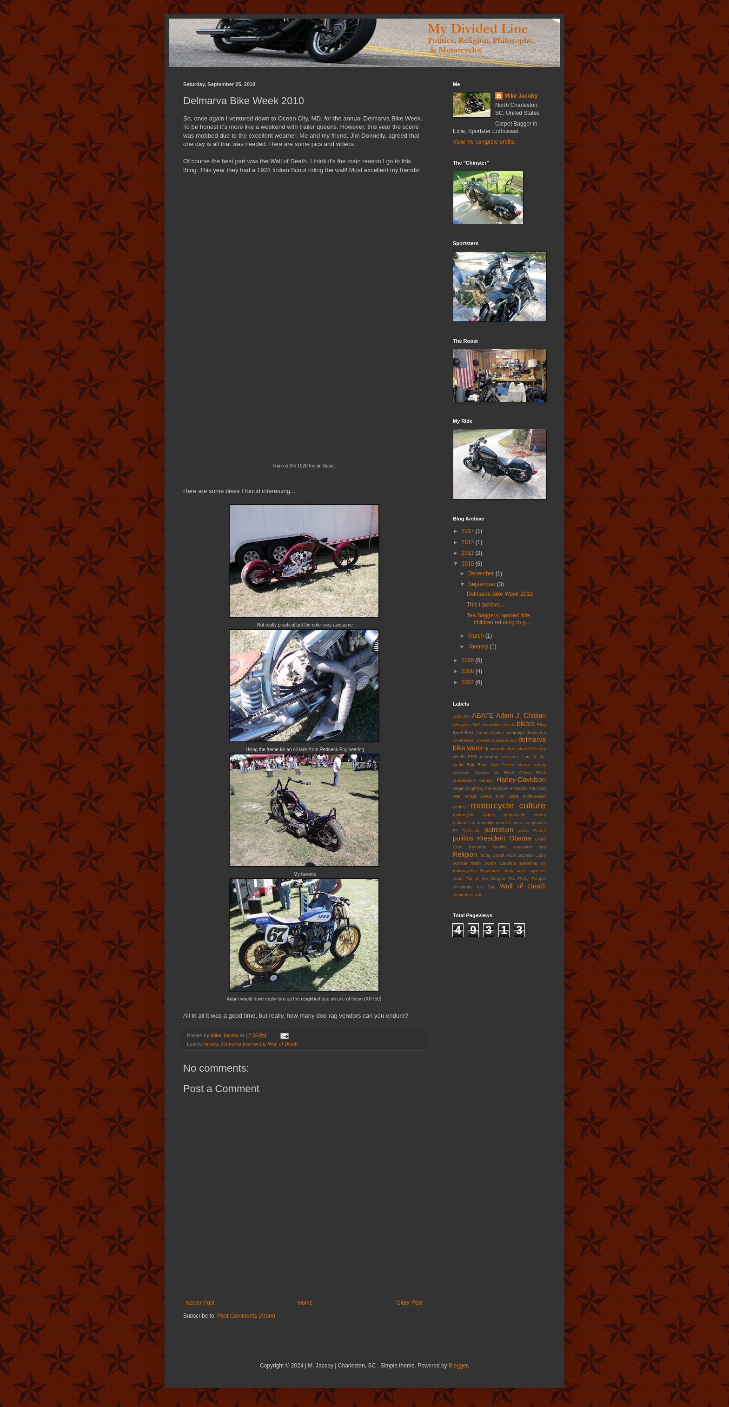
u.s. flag (486, 886)
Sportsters (490, 870)
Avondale (491, 724)
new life (503, 822)
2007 (469, 682)
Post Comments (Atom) (246, 1316)
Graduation (464, 780)
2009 (469, 660)
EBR (472, 756)
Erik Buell (477, 764)
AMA (476, 724)
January (479, 646)
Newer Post (200, 1303)
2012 (469, 542)
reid (542, 846)
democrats (494, 748)
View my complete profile (484, 142)
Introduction (496, 788)
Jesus (486, 796)
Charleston (463, 740)
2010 (469, 563)
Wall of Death (283, 1044)
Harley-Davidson (521, 779)
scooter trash (467, 863)
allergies (461, 724)
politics (463, 838)
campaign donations (525, 732)
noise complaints (529, 822)
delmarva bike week (243, 1044)
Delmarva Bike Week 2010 (500, 594)
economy (489, 756)
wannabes (463, 894)
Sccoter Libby (532, 855)
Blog (541, 724)
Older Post (409, 1303)
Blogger (458, 1365)
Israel (470, 796)
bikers (211, 1044)
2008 (469, 671)
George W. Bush (494, 772)
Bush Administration (484, 732)
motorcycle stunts (525, 814)
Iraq (533, 788)
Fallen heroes (516, 764)
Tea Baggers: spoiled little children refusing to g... (498, 618)
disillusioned (519, 748)
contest (483, 740)
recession (522, 846)
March (476, 636)
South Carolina (500, 863)
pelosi (524, 830)
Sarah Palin (504, 855)
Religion (465, 854)
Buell (458, 732)
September (482, 584)
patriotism (498, 830)
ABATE (482, 715)
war (477, 894)
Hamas (485, 780)
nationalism (464, 822)
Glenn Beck (532, 772)
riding (485, 855)
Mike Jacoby (520, 96)
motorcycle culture (508, 805)
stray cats (514, 870)
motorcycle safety (474, 814)
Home (305, 1303)
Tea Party (518, 878)
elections (510, 756)
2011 (469, 553)
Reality (499, 846)
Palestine (471, 830)
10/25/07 (461, 716)
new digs (485, 822)
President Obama (504, 838)
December (482, 573)
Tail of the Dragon (485, 878)
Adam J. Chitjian (521, 715)
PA (455, 830)
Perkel (539, 830)
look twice (507, 796)
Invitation (519, 788)
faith (494, 764)
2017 (469, 531)
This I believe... (485, 604)
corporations (504, 740)
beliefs (509, 724)
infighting (475, 788)
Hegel (458, 788)
